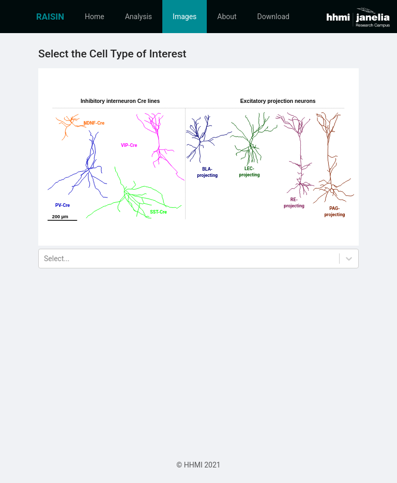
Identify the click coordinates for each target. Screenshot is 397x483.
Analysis (138, 16)
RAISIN (50, 16)
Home (94, 16)
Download (273, 16)
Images (184, 16)
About (226, 16)
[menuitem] (50, 16)
